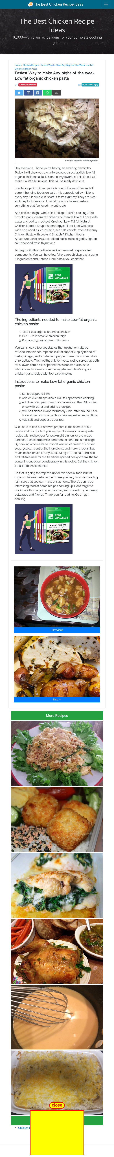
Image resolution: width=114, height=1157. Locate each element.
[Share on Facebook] (28, 92)
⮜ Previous (57, 630)
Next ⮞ (57, 699)
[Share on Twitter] (19, 92)
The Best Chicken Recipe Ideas (55, 4)
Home (18, 65)
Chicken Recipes (31, 65)
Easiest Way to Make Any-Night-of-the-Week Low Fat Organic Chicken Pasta (54, 67)
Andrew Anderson (27, 84)
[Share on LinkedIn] (38, 92)
